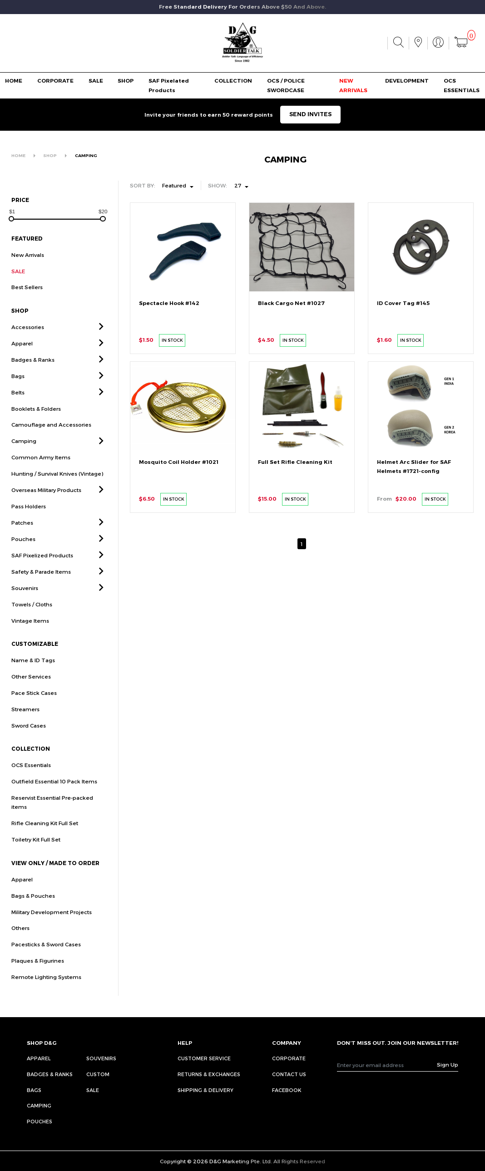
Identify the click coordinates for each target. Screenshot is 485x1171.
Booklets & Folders (36, 427)
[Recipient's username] (387, 1064)
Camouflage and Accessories (51, 444)
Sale (92, 1090)
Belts (18, 411)
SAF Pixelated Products (168, 85)
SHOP (126, 81)
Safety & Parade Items (41, 590)
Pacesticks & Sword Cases (46, 963)
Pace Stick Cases (34, 712)
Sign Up (447, 1064)
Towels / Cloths (31, 623)
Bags (18, 395)
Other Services (31, 695)
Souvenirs (24, 607)
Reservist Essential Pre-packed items (52, 821)
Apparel (22, 362)
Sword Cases (28, 744)
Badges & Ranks (32, 378)
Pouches (23, 558)
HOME (13, 81)
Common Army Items (40, 476)
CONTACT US (289, 1074)
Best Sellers (27, 306)
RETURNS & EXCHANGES (209, 1074)
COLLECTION (233, 81)
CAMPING (86, 155)
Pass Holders (28, 525)
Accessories (27, 346)
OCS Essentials (31, 784)
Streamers (25, 728)
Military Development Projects (51, 931)
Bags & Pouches (33, 914)
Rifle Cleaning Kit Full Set (44, 842)
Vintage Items (30, 639)
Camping (23, 460)
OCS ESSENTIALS (462, 85)
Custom (97, 1074)
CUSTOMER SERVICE (204, 1058)
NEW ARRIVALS (353, 85)
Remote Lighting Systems (46, 996)
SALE (96, 81)
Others (20, 947)
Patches (22, 541)
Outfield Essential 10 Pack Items (54, 800)
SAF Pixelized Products (42, 574)
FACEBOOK (287, 1090)
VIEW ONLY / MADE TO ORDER (55, 882)
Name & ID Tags (33, 679)
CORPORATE (55, 81)
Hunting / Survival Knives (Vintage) (57, 493)
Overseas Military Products (46, 509)
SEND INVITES (310, 114)
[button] (101, 346)
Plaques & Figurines (37, 980)
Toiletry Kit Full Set (35, 859)
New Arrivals (27, 254)
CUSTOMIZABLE (34, 663)
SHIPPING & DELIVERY (205, 1090)
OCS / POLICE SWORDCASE (286, 85)
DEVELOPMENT (407, 81)
